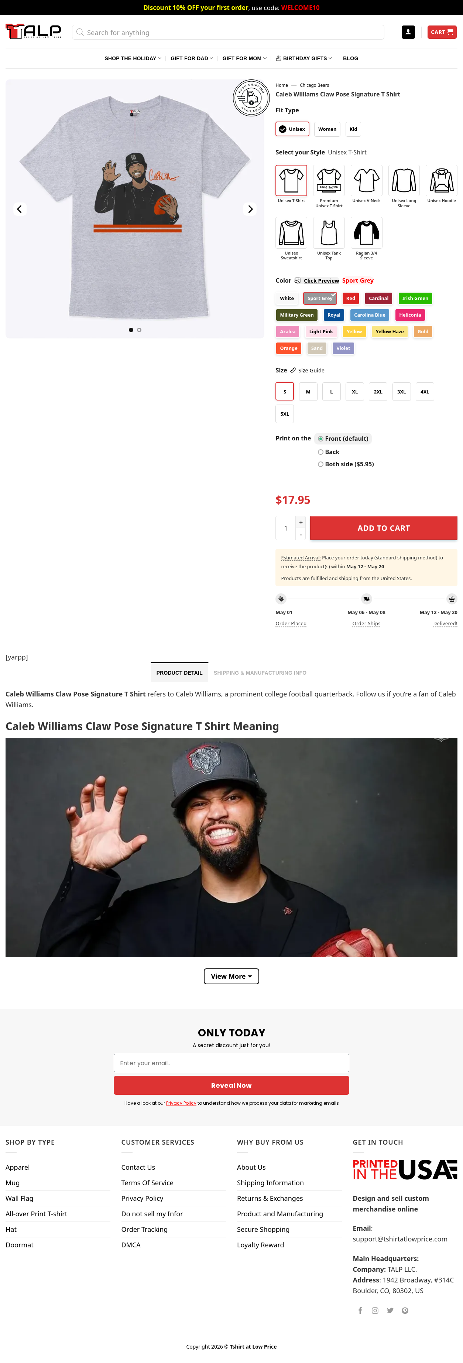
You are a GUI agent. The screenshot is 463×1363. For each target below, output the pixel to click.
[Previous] (20, 209)
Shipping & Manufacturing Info (260, 673)
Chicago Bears (314, 85)
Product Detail (180, 673)
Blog (350, 58)
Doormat (20, 1244)
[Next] (250, 209)
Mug (13, 1182)
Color (307, 280)
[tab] (179, 672)
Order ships (367, 623)
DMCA (131, 1244)
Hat (11, 1229)
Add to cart (384, 528)
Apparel (18, 1167)
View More (228, 976)
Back (329, 452)
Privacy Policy (181, 1103)
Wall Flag (20, 1198)
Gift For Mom (245, 58)
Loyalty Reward (260, 1244)
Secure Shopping (263, 1229)
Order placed (290, 623)
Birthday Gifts (304, 58)
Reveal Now (231, 1085)
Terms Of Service (147, 1182)
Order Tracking (144, 1229)
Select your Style (300, 152)
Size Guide (311, 370)
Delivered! (445, 623)
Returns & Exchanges (270, 1198)
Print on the (293, 438)
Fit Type (287, 110)
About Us (251, 1167)
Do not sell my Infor (152, 1213)
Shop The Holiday (133, 58)
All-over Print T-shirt (36, 1213)
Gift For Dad (192, 58)
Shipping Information (270, 1182)
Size (300, 370)
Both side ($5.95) (346, 464)
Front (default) (343, 439)
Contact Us (138, 1167)
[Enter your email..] (231, 1063)
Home (281, 85)
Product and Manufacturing (280, 1213)
